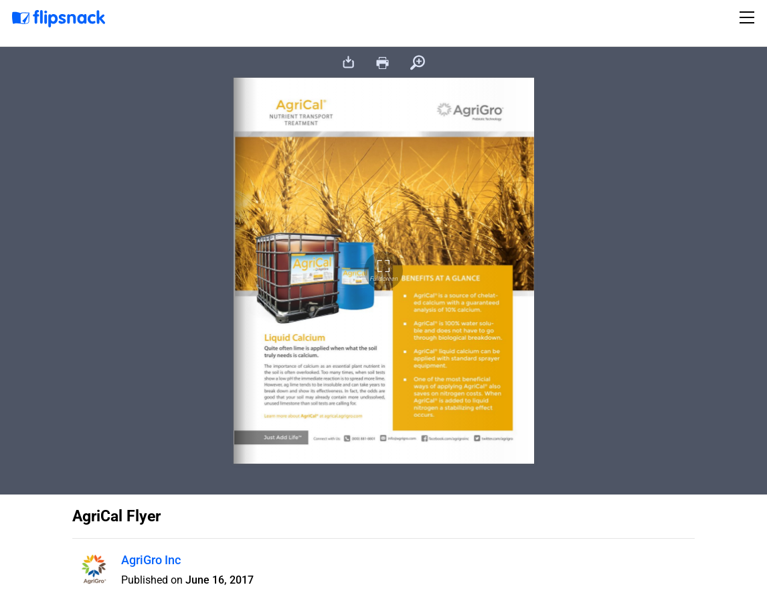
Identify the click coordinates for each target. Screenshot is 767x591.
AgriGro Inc (151, 560)
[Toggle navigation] (749, 17)
